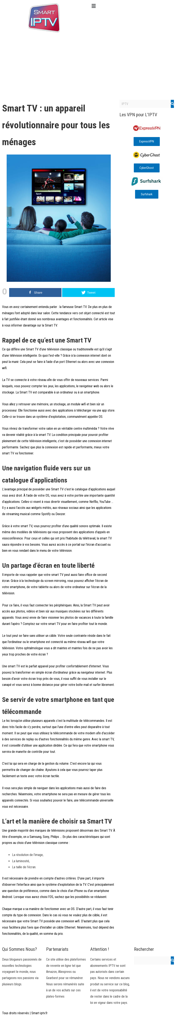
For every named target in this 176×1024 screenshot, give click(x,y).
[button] (132, 6)
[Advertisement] (88, 66)
